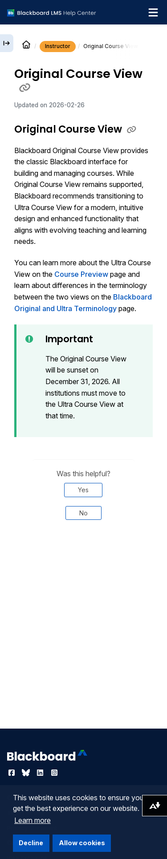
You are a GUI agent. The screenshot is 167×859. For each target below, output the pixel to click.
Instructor (57, 46)
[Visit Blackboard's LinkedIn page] (41, 772)
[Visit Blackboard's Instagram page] (54, 772)
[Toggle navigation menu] (153, 12)
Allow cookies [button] (82, 843)
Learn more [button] (32, 820)
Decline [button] (31, 843)
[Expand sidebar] (6, 43)
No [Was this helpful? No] (83, 513)
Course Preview (81, 274)
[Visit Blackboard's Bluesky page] (26, 772)
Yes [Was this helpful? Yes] (83, 490)
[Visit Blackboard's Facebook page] (12, 772)
